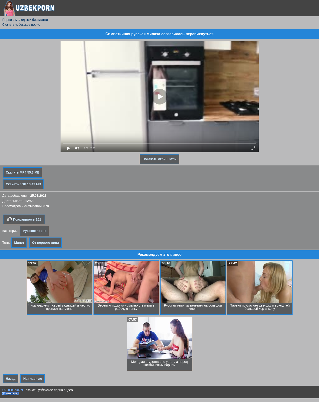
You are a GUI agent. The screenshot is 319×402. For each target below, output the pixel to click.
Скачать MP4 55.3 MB (22, 172)
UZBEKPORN (12, 390)
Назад (11, 378)
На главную (32, 378)
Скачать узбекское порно (21, 24)
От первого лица (45, 242)
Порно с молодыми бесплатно (25, 20)
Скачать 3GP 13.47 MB (23, 184)
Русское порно (34, 231)
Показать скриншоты (159, 159)
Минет (19, 242)
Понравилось (24, 219)
